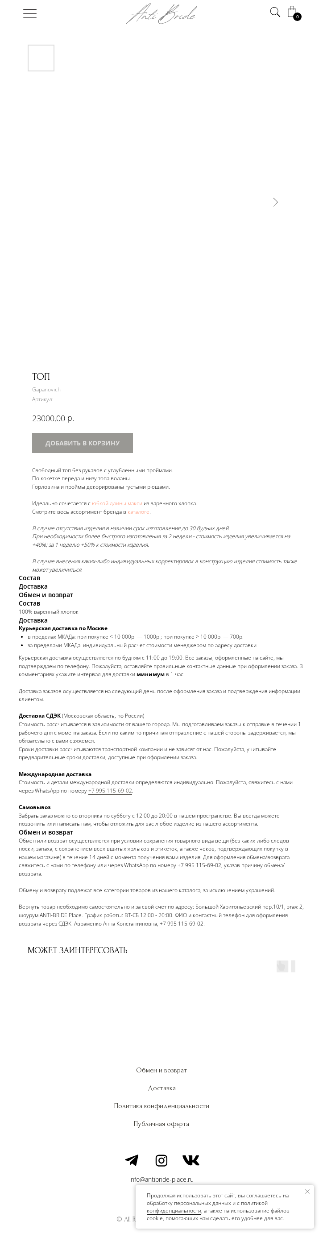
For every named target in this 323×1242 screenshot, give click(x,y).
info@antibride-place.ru (161, 1179)
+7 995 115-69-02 (110, 790)
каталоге (138, 511)
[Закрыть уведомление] (307, 1191)
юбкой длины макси (117, 503)
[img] (30, 13)
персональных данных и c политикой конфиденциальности (207, 1206)
